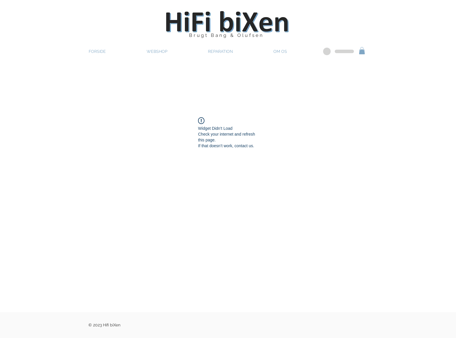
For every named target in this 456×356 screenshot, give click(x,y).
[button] (362, 50)
